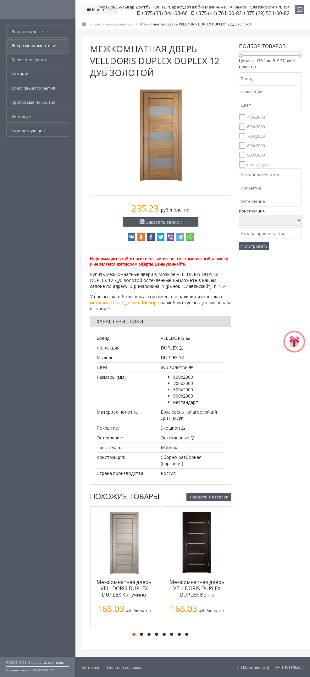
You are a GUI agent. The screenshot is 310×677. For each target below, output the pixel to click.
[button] (134, 634)
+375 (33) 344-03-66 (164, 13)
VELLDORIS (172, 338)
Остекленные (175, 438)
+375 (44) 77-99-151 (41, 670)
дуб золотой (174, 367)
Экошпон (170, 428)
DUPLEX (169, 348)
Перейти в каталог (209, 497)
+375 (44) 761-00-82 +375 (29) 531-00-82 (242, 13)
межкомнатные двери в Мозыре (124, 302)
